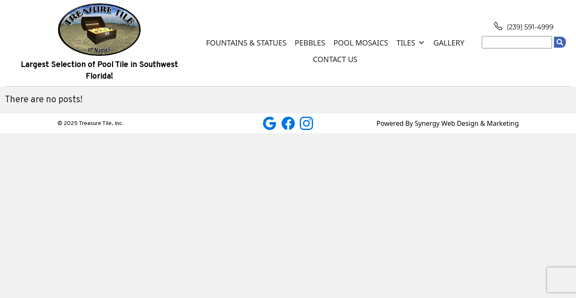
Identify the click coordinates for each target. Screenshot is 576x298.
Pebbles (310, 43)
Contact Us (335, 59)
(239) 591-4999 (523, 27)
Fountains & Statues (246, 43)
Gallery (448, 43)
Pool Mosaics (360, 43)
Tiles (411, 43)
